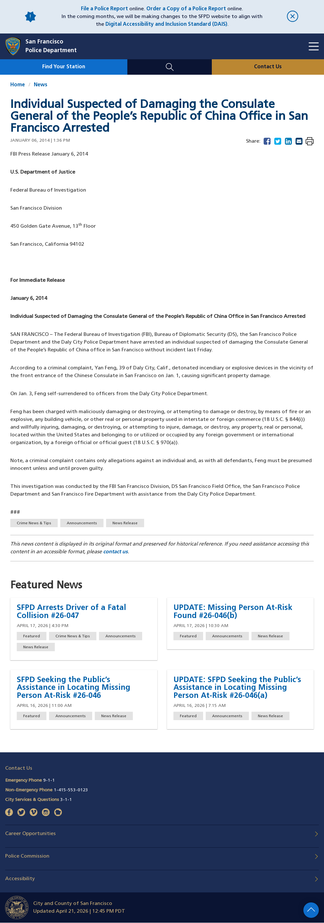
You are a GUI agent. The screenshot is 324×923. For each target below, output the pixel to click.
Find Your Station (63, 67)
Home (17, 85)
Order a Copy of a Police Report (186, 9)
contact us (115, 552)
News (40, 85)
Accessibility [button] (20, 878)
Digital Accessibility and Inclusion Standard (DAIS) (166, 24)
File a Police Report (104, 9)
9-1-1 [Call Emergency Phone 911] (49, 780)
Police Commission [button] (27, 856)
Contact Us (268, 67)
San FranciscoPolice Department (51, 46)
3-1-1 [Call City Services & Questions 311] (66, 799)
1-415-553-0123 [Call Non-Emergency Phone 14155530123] (71, 790)
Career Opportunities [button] (30, 833)
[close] (293, 17)
